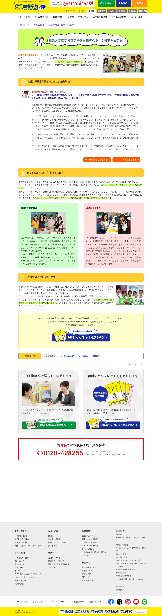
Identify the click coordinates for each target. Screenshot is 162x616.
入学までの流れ (122, 545)
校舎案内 (138, 3)
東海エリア (86, 574)
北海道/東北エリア (89, 568)
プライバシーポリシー (59, 602)
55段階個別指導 (93, 208)
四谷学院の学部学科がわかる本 (128, 560)
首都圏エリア (87, 571)
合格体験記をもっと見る (96, 160)
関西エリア (86, 577)
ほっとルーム (53, 546)
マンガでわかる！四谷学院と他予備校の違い (131, 549)
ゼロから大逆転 (88, 549)
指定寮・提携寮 (54, 539)
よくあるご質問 (39, 602)
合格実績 (85, 555)
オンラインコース (22, 571)
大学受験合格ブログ (123, 576)
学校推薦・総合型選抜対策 (58, 564)
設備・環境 (53, 531)
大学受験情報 (121, 573)
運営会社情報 (78, 602)
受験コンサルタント (56, 558)
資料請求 (122, 3)
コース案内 (83, 356)
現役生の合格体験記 (90, 542)
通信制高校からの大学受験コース (28, 574)
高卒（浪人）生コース (23, 558)
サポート (52, 553)
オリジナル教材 (21, 542)
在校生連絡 (120, 586)
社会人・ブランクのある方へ (26, 577)
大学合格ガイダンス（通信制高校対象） (131, 538)
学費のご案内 (20, 584)
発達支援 (132, 11)
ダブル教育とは (52, 356)
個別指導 (101, 11)
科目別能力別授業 (29, 208)
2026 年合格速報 (88, 536)
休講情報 (119, 590)
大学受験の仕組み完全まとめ (127, 569)
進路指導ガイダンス (56, 561)
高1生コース (19, 561)
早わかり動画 (121, 554)
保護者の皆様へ (21, 580)
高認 (111, 11)
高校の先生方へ (95, 602)
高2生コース (19, 564)
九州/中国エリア (88, 580)
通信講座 (122, 11)
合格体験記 (69, 356)
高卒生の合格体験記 (90, 539)
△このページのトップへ (135, 364)
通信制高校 (142, 11)
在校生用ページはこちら (76, 11)
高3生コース (19, 568)
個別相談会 (105, 3)
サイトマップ (22, 602)
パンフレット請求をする (125, 160)
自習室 (51, 536)
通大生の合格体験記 (90, 546)
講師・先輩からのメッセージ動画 (28, 546)
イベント (51, 568)
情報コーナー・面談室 (57, 542)
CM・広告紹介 (121, 557)
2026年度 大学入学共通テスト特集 (129, 579)
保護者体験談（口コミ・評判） (94, 552)
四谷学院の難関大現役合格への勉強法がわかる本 (131, 564)
